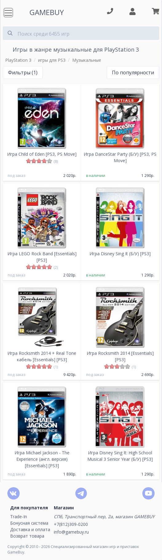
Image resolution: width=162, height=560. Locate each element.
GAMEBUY (47, 12)
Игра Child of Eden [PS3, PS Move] (42, 154)
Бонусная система (29, 523)
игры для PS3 (51, 60)
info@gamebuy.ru (71, 532)
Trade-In (18, 516)
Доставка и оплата (30, 529)
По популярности (133, 72)
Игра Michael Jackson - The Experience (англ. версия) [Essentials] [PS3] (41, 459)
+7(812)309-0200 (71, 524)
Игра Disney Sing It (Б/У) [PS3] (120, 254)
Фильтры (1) (23, 72)
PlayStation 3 (18, 60)
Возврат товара (27, 536)
